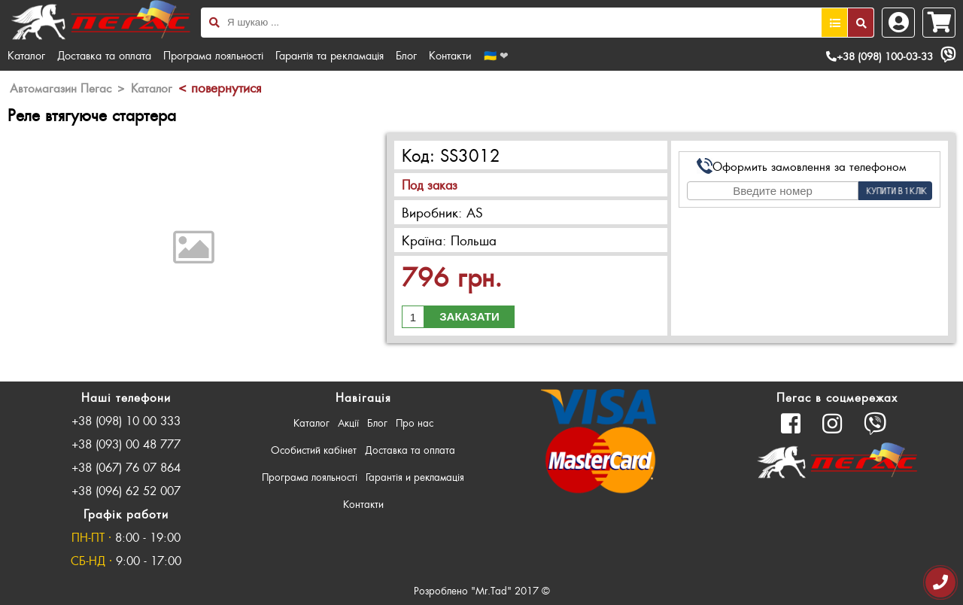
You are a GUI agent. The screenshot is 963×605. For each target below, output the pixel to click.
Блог (406, 54)
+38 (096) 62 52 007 (126, 490)
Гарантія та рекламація (329, 54)
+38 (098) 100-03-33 (879, 56)
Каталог (26, 54)
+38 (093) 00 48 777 (126, 443)
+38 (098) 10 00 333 (126, 420)
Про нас (414, 422)
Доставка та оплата (104, 54)
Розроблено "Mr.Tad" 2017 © (482, 590)
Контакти (450, 54)
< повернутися (219, 87)
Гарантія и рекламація (415, 477)
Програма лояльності (213, 54)
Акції (348, 422)
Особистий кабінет (314, 449)
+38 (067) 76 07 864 (126, 467)
